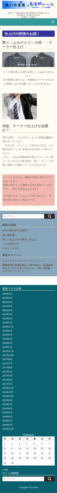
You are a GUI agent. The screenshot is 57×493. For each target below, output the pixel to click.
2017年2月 (7, 380)
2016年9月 (7, 400)
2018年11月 (8, 326)
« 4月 (5, 469)
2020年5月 (7, 310)
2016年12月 (8, 388)
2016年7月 (7, 404)
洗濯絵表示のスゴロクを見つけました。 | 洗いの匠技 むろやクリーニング (27, 268)
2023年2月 (7, 298)
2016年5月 (7, 412)
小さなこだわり (10, 248)
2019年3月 (7, 318)
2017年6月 (7, 367)
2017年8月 (7, 359)
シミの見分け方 (10, 244)
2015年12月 (8, 429)
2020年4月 (7, 314)
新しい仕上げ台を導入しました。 (20, 239)
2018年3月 (7, 339)
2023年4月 (7, 294)
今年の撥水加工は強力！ (15, 230)
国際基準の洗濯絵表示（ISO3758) (20, 265)
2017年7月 (7, 363)
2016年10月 (8, 396)
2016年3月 (7, 420)
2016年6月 (7, 408)
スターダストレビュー (14, 260)
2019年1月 (7, 322)
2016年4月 (7, 416)
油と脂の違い (9, 235)
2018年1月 (7, 347)
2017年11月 (8, 351)
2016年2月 (7, 425)
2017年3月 (7, 375)
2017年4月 (7, 371)
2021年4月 (7, 302)
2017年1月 (7, 384)
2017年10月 (8, 355)
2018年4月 (7, 335)
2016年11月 (8, 392)
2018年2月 (7, 343)
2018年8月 (7, 331)
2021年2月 (7, 306)
